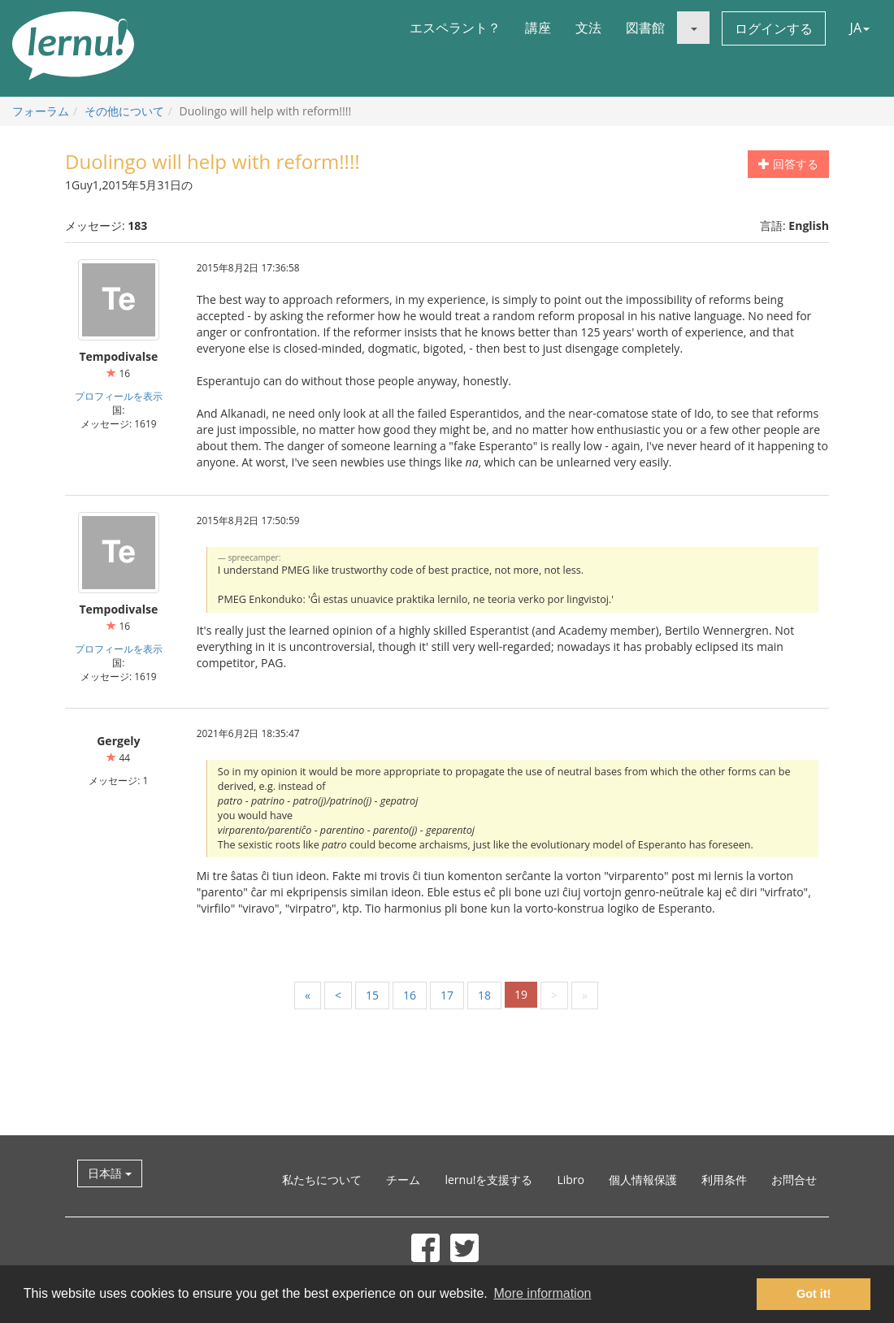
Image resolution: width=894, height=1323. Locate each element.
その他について (124, 111)
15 (372, 995)
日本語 (110, 1173)
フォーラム (40, 111)
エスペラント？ (455, 28)
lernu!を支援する (488, 1179)
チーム (403, 1179)
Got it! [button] (813, 1293)
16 (409, 995)
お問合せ (794, 1179)
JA (860, 28)
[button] (693, 27)
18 (484, 995)
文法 (588, 28)
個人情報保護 (643, 1179)
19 (520, 994)
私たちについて (322, 1179)
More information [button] (542, 1293)
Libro (570, 1179)
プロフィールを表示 (119, 395)
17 (447, 995)
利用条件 (724, 1179)
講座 (538, 28)
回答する (788, 163)
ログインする (774, 28)
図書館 (645, 28)
